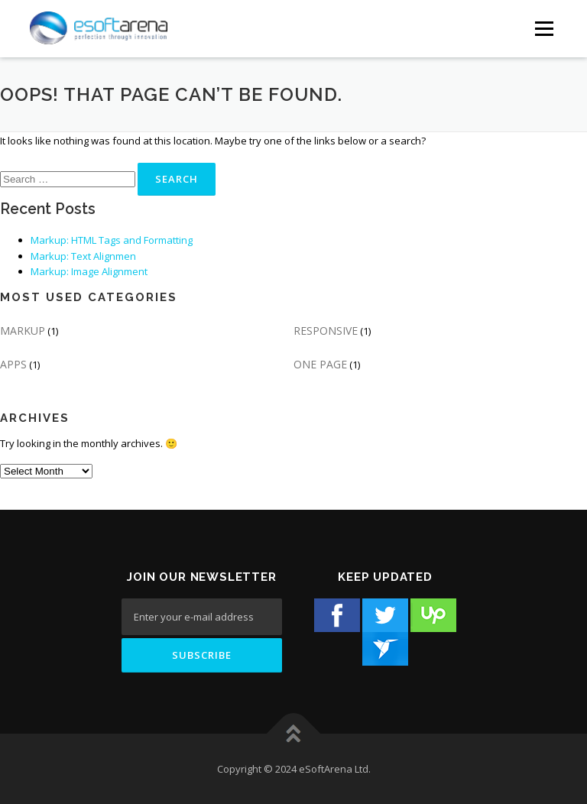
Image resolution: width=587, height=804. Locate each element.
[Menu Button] (543, 28)
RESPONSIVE (326, 330)
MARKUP (22, 330)
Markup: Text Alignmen (83, 256)
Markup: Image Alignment (89, 271)
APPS (13, 364)
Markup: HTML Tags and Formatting (112, 240)
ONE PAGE (320, 364)
